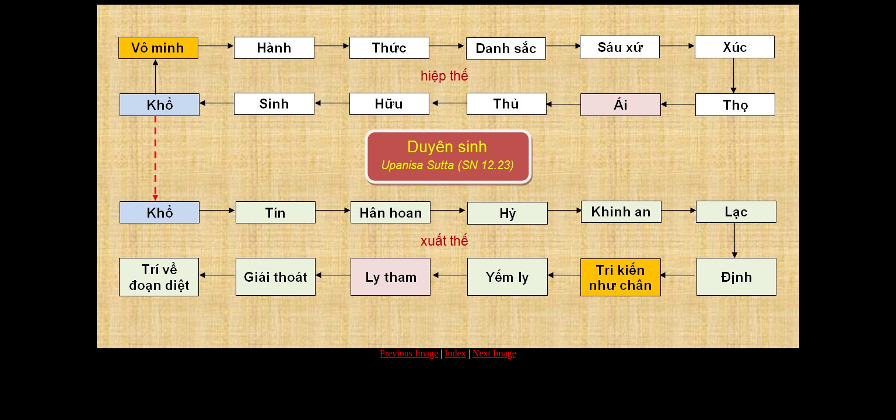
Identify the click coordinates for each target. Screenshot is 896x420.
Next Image (494, 353)
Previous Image (409, 353)
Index (455, 353)
